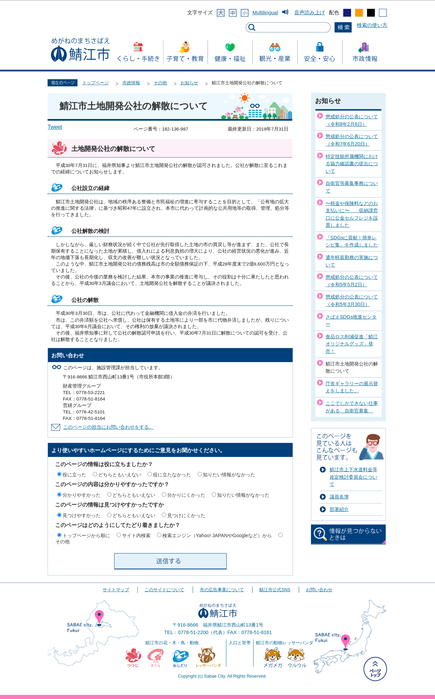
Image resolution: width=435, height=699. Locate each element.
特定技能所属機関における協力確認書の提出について (352, 164)
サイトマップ (116, 589)
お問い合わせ (319, 589)
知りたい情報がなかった (229, 474)
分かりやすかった (82, 495)
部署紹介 (339, 509)
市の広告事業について (222, 589)
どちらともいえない (119, 474)
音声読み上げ (309, 12)
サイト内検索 (136, 535)
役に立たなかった (172, 474)
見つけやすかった (82, 515)
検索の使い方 (372, 25)
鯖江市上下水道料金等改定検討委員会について (353, 477)
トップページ (95, 82)
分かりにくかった (186, 495)
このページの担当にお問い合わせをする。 (108, 427)
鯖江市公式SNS (274, 589)
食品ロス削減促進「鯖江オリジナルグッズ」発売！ (352, 344)
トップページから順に (86, 535)
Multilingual (265, 12)
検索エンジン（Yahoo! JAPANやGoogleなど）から (217, 535)
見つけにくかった (186, 515)
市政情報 (131, 82)
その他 (160, 82)
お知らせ (189, 82)
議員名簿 (339, 496)
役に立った (74, 474)
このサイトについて (164, 589)
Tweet (55, 127)
